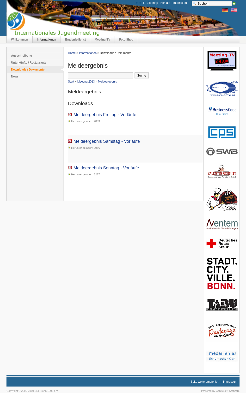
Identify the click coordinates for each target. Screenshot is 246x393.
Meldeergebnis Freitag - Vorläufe (102, 114)
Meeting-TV (102, 39)
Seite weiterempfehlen (205, 381)
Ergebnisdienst (75, 39)
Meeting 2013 (86, 81)
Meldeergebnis (107, 81)
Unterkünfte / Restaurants (28, 62)
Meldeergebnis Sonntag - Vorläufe (103, 168)
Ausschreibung (21, 55)
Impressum (179, 3)
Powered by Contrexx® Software (220, 390)
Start (71, 81)
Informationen (46, 39)
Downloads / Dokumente (27, 69)
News (14, 76)
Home (72, 53)
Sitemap (153, 3)
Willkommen (19, 39)
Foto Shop (126, 39)
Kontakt (165, 3)
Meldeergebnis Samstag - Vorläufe (104, 141)
